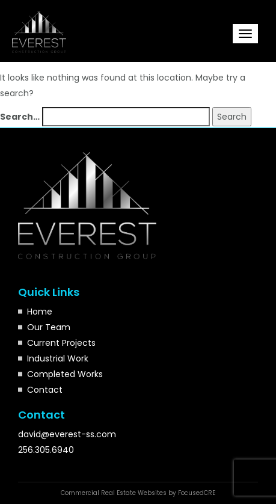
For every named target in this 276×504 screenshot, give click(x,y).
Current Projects (61, 343)
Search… (20, 117)
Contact (45, 390)
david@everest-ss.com (67, 434)
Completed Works (65, 374)
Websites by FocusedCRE (176, 492)
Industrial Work (57, 358)
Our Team (48, 327)
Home (39, 311)
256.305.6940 (46, 450)
